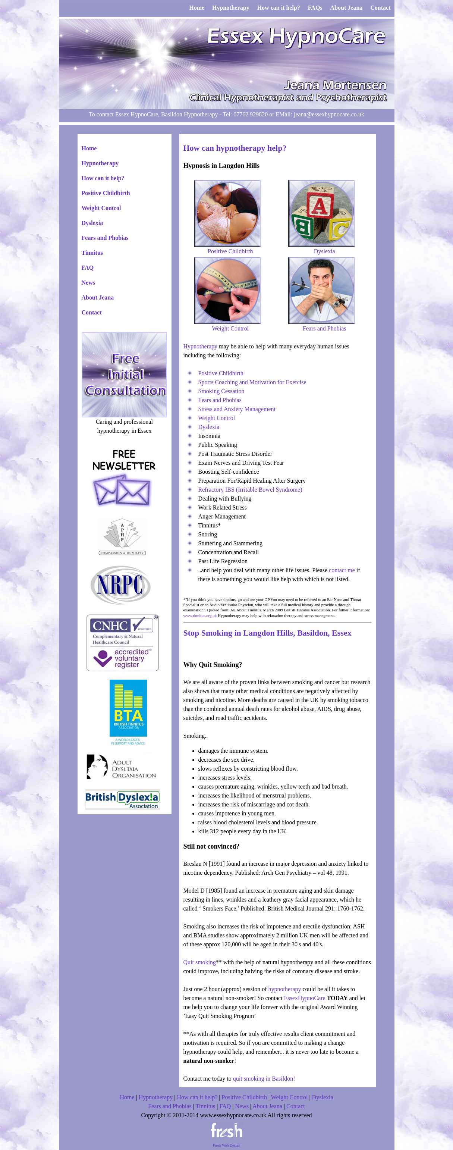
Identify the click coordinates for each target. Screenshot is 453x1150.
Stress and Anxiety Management (237, 409)
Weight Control (101, 208)
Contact (92, 312)
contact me (342, 570)
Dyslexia (92, 223)
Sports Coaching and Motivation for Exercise (252, 382)
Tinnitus (92, 253)
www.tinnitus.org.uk (200, 615)
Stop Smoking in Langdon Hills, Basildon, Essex (267, 632)
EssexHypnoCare (304, 998)
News (88, 282)
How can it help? (103, 178)
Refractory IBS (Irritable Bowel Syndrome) (250, 489)
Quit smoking (199, 962)
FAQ (88, 267)
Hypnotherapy (100, 163)
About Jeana (98, 297)
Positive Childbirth (106, 193)
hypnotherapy (284, 989)
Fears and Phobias (105, 238)
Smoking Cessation (221, 391)
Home (89, 148)
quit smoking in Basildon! (264, 1078)
